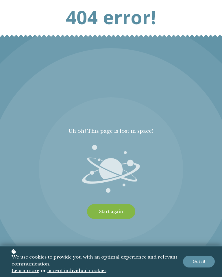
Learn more (25, 270)
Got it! (199, 261)
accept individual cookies (76, 270)
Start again (111, 211)
